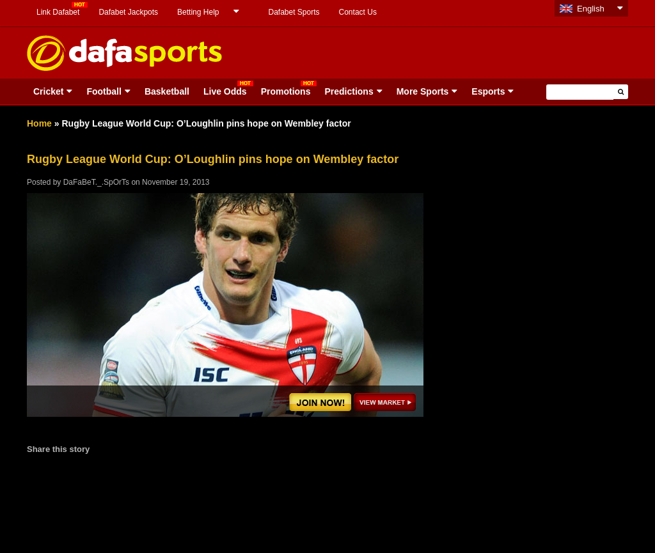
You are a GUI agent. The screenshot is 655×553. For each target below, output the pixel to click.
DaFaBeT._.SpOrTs (96, 182)
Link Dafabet (57, 12)
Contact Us (358, 12)
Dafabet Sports (293, 12)
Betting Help (198, 12)
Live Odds (225, 91)
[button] (620, 91)
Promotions (286, 91)
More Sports (423, 91)
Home (39, 123)
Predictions (348, 91)
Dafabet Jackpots (128, 12)
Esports (488, 91)
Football (103, 91)
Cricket (48, 91)
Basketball (167, 91)
